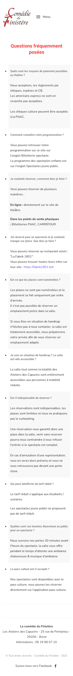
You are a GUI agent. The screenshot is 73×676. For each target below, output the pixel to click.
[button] (43, 16)
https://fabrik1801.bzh (39, 267)
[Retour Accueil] (17, 17)
